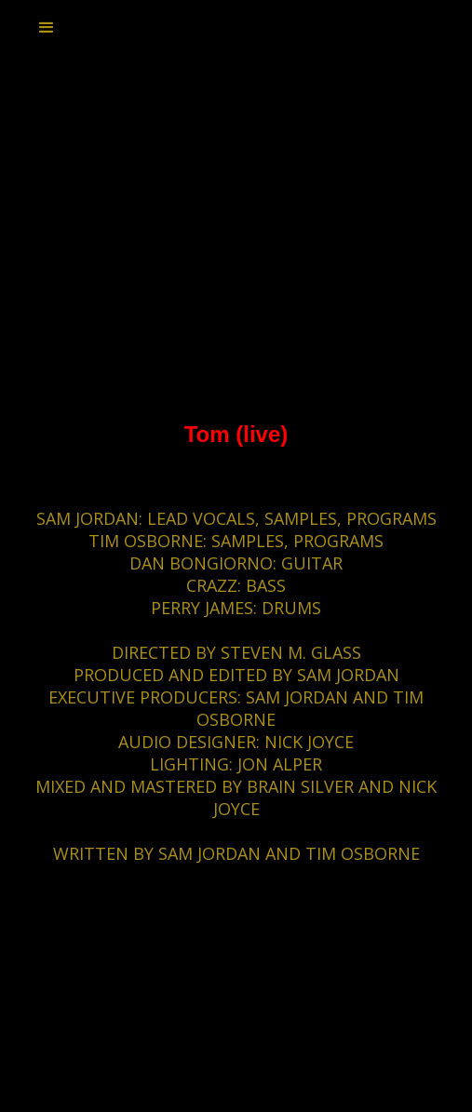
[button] (46, 28)
